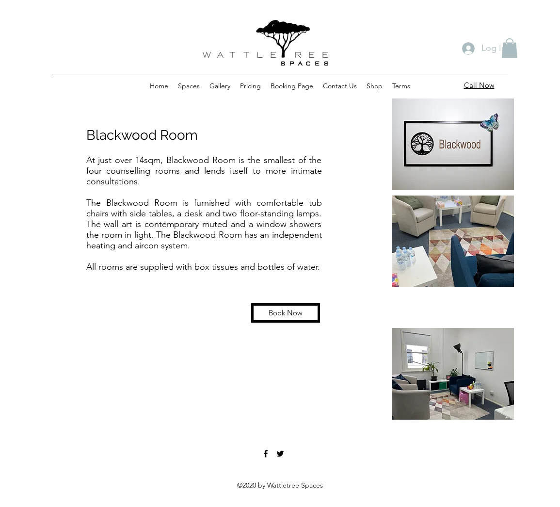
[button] (509, 48)
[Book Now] (285, 313)
